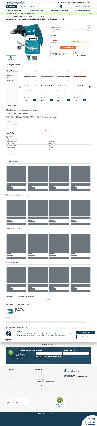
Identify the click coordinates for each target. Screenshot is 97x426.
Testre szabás (86, 420)
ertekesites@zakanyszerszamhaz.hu (76, 2)
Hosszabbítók (10, 80)
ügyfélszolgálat (39, 10)
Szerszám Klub (63, 2)
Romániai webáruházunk (40, 387)
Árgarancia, (79, 10)
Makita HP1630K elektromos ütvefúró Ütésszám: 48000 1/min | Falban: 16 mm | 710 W (20, 311)
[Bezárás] (90, 13)
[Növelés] (58, 47)
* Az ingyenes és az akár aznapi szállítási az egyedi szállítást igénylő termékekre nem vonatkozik (44, 382)
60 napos (54, 10)
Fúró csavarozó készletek (56, 321)
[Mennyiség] (55, 47)
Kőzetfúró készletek (72, 321)
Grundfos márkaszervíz (11, 376)
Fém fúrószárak (39, 321)
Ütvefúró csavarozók (19, 321)
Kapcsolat (37, 372)
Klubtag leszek (79, 357)
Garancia (37, 376)
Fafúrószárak (10, 72)
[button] (90, 87)
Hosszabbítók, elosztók (82, 321)
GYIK (58, 2)
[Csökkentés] (52, 47)
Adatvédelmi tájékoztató (40, 377)
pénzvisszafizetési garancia (62, 10)
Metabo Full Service (10, 377)
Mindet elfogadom (86, 416)
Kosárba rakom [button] (34, 100)
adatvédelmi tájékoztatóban (50, 356)
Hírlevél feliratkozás (10, 372)
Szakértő (34, 10)
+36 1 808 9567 (88, 2)
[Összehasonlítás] (82, 47)
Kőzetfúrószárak (10, 75)
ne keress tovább (86, 10)
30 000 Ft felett (11, 10)
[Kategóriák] (11, 6)
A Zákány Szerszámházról (48, 344)
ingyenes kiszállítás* (18, 10)
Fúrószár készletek (11, 77)
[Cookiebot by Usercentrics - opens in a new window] (8, 423)
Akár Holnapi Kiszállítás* (40, 379)
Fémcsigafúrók (10, 70)
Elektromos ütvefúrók (10, 321)
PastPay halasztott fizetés (40, 385)
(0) (59, 22)
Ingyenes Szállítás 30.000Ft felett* (13, 374)
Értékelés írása (48, 300)
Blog (55, 2)
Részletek (19, 422)
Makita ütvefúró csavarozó (29, 321)
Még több (47, 130)
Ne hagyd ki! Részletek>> (29, 13)
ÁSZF (36, 374)
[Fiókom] (77, 6)
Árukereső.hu (60, 406)
